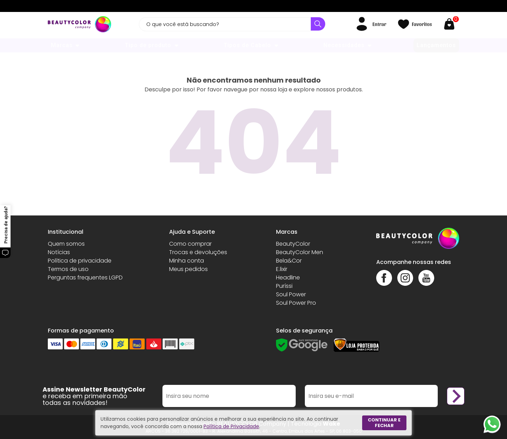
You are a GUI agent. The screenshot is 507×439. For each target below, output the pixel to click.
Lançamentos (436, 45)
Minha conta (186, 261)
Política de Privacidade (231, 426)
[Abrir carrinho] (451, 24)
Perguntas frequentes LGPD (85, 277)
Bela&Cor (289, 261)
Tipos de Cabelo (247, 45)
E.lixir (281, 269)
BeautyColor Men (299, 252)
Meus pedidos (188, 269)
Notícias (59, 252)
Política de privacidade (79, 261)
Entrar (379, 24)
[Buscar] (318, 24)
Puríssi (284, 286)
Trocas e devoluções (198, 252)
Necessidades (344, 45)
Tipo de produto (148, 45)
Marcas (62, 45)
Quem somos (66, 244)
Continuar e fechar (384, 423)
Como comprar (190, 244)
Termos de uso (68, 269)
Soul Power (291, 294)
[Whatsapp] (492, 424)
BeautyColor (293, 244)
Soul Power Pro (296, 303)
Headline (288, 277)
